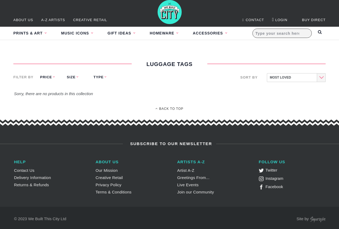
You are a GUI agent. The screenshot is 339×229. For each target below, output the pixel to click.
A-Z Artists (53, 20)
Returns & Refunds (31, 185)
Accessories (220, 33)
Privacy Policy (109, 185)
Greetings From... (193, 177)
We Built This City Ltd (47, 218)
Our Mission (107, 170)
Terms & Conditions (114, 192)
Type (98, 77)
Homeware (171, 33)
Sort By (249, 77)
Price (46, 77)
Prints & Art (28, 33)
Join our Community (195, 192)
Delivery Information (32, 177)
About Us (23, 20)
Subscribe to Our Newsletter (170, 143)
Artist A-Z (185, 170)
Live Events (187, 185)
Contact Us (24, 170)
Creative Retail (90, 20)
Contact (253, 20)
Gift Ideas (125, 33)
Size (71, 77)
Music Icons (78, 33)
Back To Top (169, 109)
